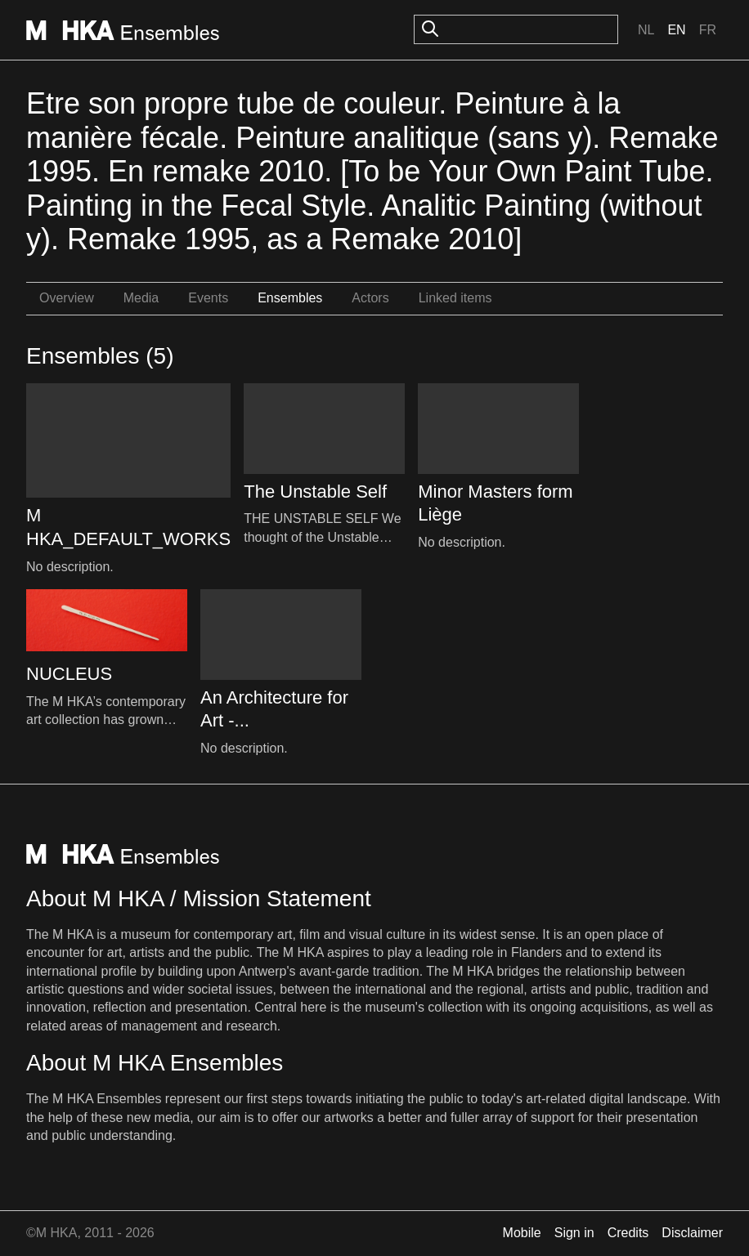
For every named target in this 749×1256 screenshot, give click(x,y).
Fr (707, 30)
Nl (646, 30)
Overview (66, 298)
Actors (370, 298)
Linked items (455, 298)
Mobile (522, 1233)
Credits (628, 1233)
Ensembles (290, 298)
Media (141, 298)
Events (208, 298)
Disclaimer (692, 1233)
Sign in (574, 1233)
